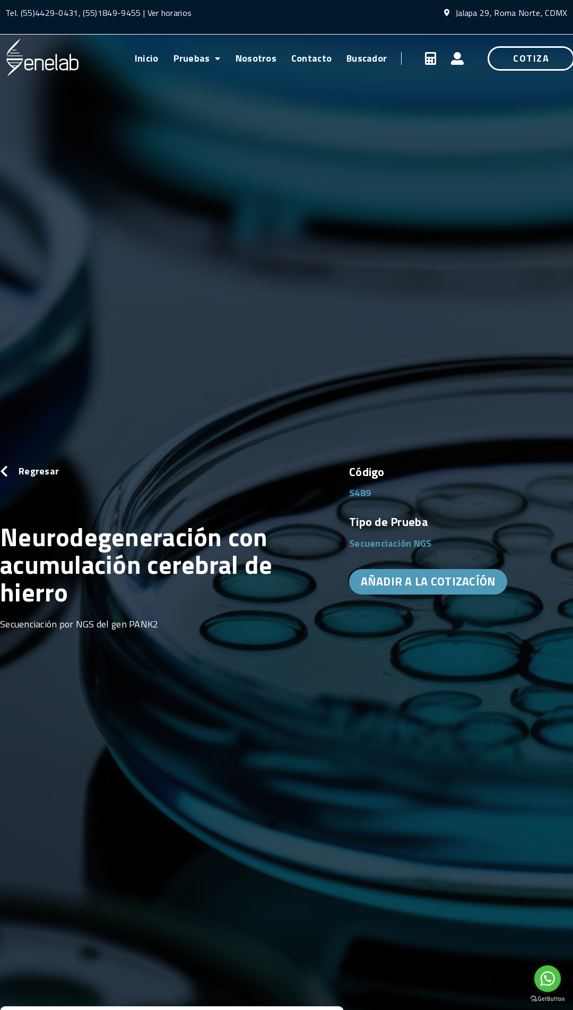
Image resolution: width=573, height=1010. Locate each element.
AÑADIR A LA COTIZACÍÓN (428, 581)
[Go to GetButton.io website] (548, 999)
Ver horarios (169, 12)
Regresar (39, 471)
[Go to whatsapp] (547, 978)
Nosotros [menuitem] (256, 58)
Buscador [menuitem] (366, 58)
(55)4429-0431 (50, 12)
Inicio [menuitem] (147, 58)
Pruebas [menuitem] (197, 58)
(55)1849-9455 (111, 12)
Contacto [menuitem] (311, 58)
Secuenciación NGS (390, 543)
